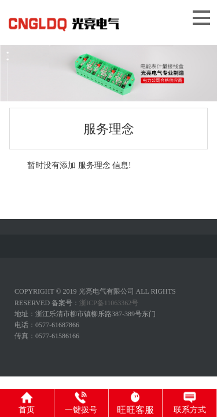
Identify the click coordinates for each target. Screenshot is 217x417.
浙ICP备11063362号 (108, 303)
